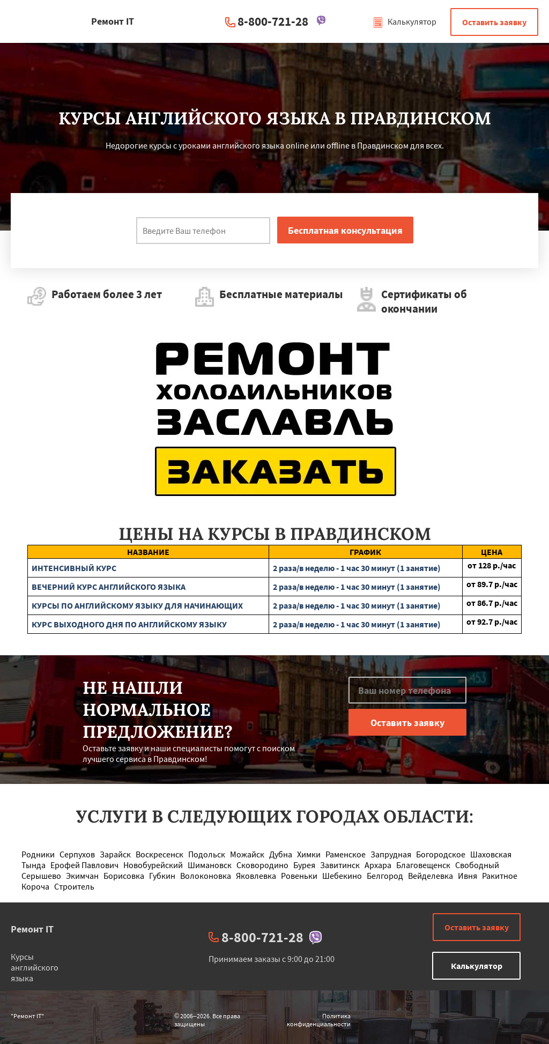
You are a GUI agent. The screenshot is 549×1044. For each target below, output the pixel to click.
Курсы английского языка (34, 967)
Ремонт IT (32, 929)
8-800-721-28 (273, 21)
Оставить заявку (494, 22)
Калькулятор (404, 21)
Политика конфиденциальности (319, 1020)
